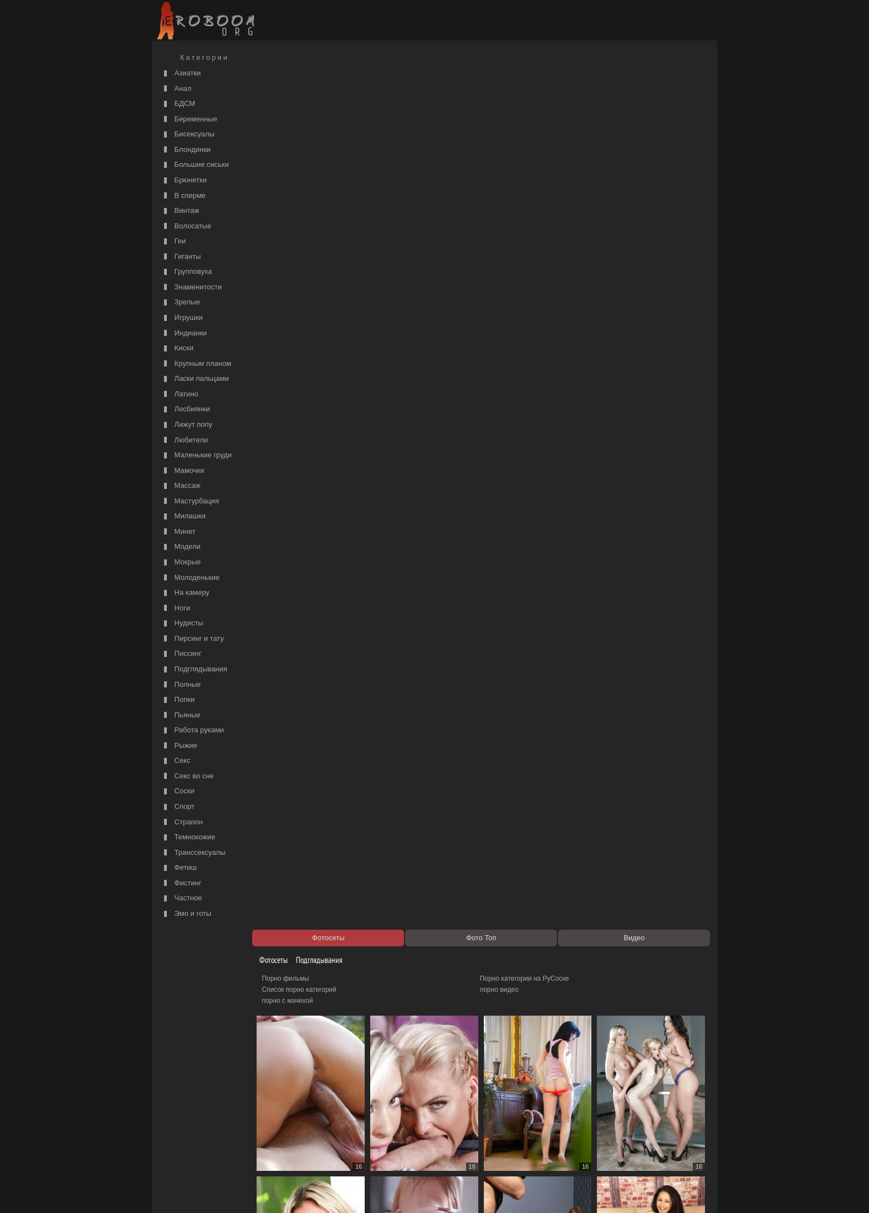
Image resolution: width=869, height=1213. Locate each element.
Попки (178, 700)
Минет (178, 532)
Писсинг (181, 654)
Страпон (182, 822)
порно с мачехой (293, 120)
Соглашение (308, 1192)
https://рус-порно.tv (511, 1131)
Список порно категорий (305, 109)
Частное (181, 898)
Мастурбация (190, 501)
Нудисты (182, 623)
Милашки (183, 516)
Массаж (181, 486)
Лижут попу (186, 425)
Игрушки (182, 318)
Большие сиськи (195, 165)
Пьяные (181, 715)
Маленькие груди (196, 455)
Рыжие (179, 746)
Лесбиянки (185, 409)
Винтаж (180, 211)
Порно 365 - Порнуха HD (521, 1142)
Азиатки (181, 73)
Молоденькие (190, 578)
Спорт (178, 807)
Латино (179, 394)
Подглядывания (194, 669)
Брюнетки (184, 180)
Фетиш (179, 868)
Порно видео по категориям (311, 1131)
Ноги (175, 608)
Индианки (184, 333)
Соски (178, 791)
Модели (181, 547)
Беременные (189, 119)
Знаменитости (191, 287)
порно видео (502, 109)
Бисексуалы (187, 134)
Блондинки (186, 150)
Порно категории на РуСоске (527, 97)
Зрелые (180, 302)
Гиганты (181, 257)
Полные (181, 685)
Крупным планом (196, 364)
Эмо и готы (186, 914)
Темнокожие (188, 837)
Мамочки (182, 471)
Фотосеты (275, 79)
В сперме (183, 196)
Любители (184, 440)
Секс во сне (187, 776)
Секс (176, 761)
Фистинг (181, 883)
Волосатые (186, 226)
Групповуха (186, 272)
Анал (176, 89)
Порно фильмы (291, 97)
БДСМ (178, 104)
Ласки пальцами (195, 379)
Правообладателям (256, 1192)
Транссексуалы (193, 853)
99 (624, 1111)
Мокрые (181, 562)
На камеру (185, 593)
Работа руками (192, 730)
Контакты (347, 1192)
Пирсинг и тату (192, 639)
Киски (177, 348)
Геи (173, 241)
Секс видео (285, 1142)
